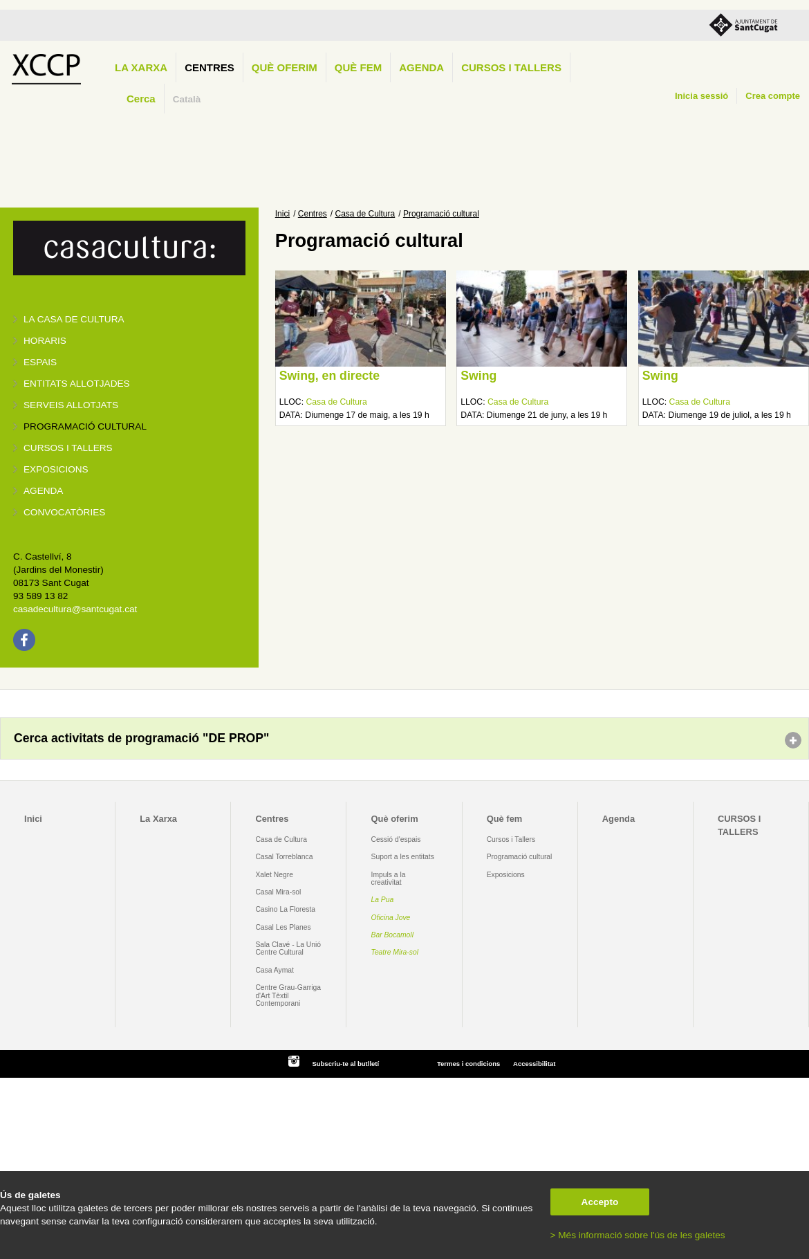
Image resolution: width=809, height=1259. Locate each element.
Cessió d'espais (396, 839)
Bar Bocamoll (392, 935)
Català (187, 99)
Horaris (45, 341)
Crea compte (772, 96)
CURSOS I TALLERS (511, 67)
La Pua (382, 899)
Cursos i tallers (68, 448)
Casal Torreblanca (284, 857)
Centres (209, 67)
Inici (282, 214)
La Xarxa (141, 67)
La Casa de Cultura (74, 319)
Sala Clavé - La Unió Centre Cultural (288, 948)
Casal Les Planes (282, 927)
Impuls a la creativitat (388, 878)
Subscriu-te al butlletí (345, 1063)
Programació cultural (85, 426)
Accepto (600, 1202)
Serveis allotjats (71, 405)
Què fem (358, 67)
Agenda (421, 67)
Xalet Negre (274, 875)
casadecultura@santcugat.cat (75, 609)
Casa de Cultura (365, 214)
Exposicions (56, 469)
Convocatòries (64, 512)
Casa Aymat (274, 970)
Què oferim (284, 67)
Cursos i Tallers (511, 839)
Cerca (141, 98)
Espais (40, 362)
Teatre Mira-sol (395, 952)
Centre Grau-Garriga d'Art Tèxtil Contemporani (288, 995)
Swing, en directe (329, 376)
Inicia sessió (701, 96)
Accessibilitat (534, 1063)
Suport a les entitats (402, 857)
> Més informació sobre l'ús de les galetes (637, 1235)
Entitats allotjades (77, 383)
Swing (478, 376)
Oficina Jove (391, 917)
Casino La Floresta (285, 909)
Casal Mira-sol (278, 892)
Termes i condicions (468, 1063)
